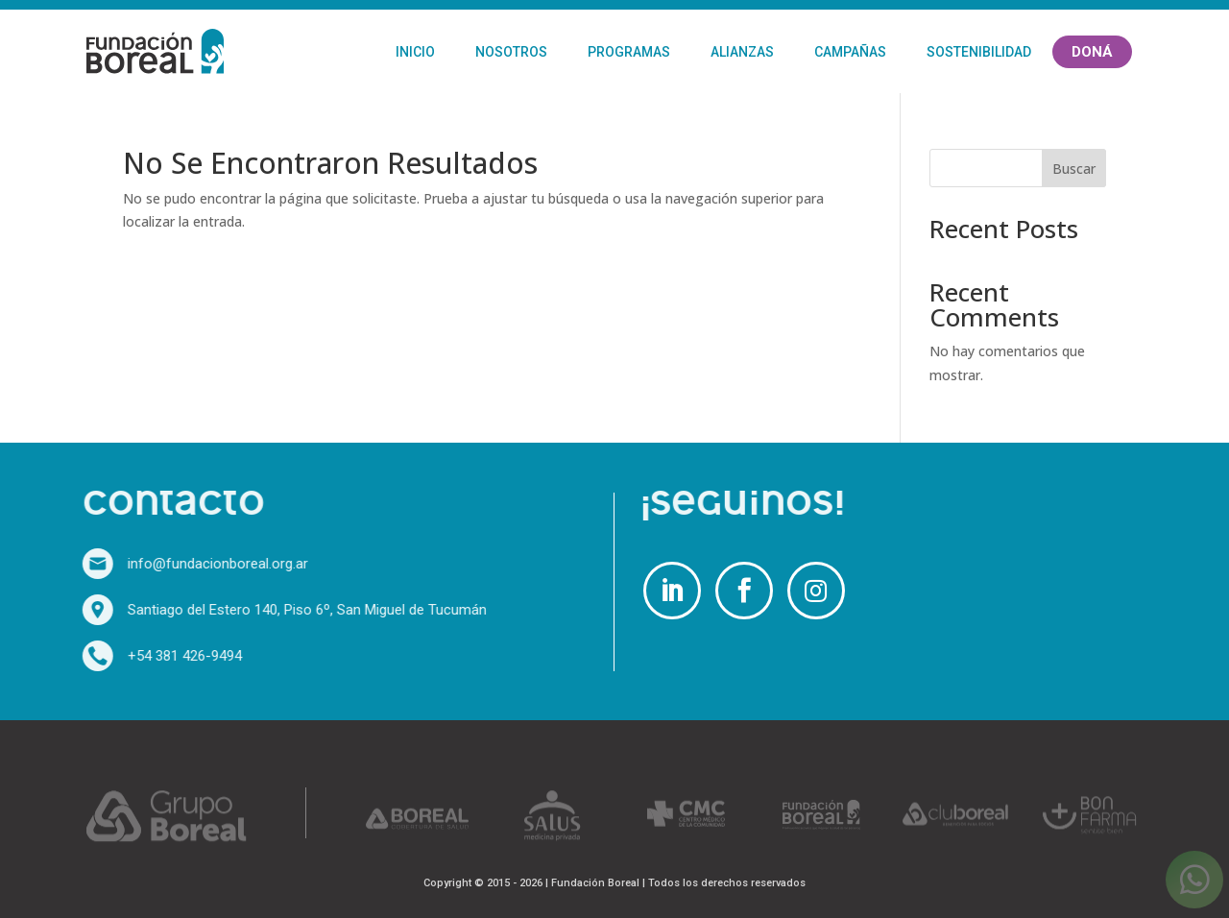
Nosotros (511, 52)
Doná (1092, 51)
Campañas (850, 52)
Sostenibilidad (979, 52)
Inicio (415, 52)
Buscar (1074, 168)
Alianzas (742, 52)
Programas (629, 52)
